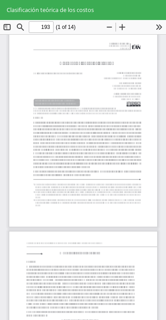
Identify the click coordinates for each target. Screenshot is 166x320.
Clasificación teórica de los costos (50, 10)
